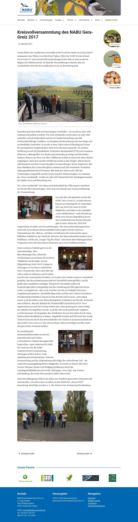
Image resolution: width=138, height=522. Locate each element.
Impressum (92, 503)
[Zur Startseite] (26, 7)
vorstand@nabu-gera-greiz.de (34, 510)
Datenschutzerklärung (96, 506)
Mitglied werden (111, 20)
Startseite (21, 20)
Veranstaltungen (46, 20)
